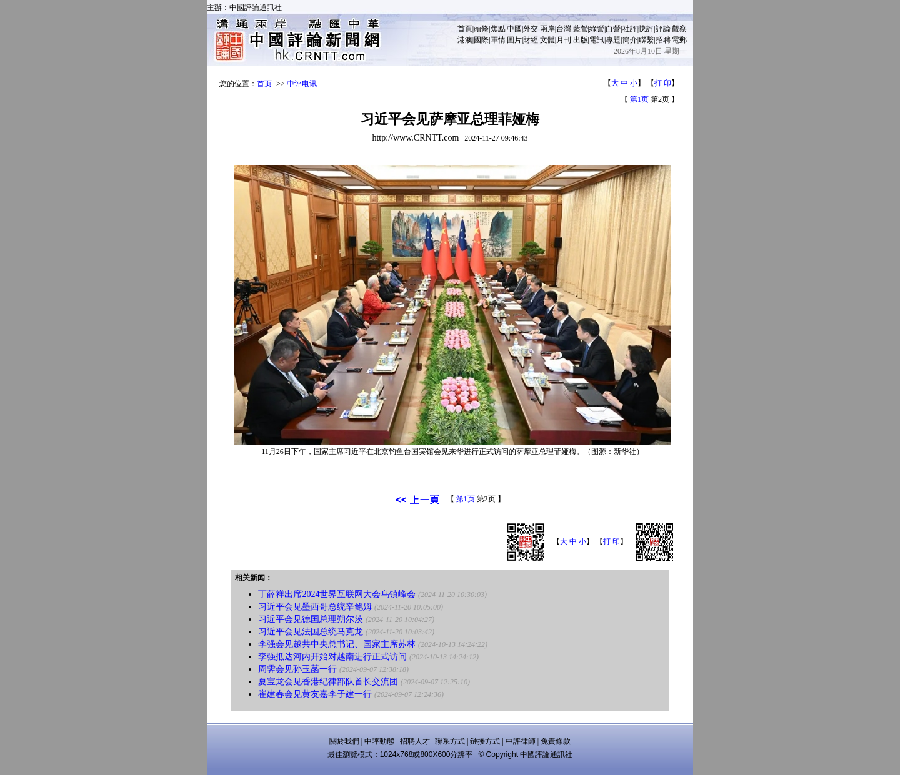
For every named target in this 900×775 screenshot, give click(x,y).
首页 (264, 83)
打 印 (662, 83)
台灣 (563, 28)
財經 (530, 40)
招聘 (663, 40)
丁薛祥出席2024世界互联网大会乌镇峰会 (337, 594)
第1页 (639, 99)
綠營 (596, 28)
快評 (646, 28)
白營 (613, 28)
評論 (663, 28)
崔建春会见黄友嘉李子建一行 (315, 694)
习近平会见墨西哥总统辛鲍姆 (315, 606)
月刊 (563, 40)
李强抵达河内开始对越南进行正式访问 (332, 656)
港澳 (465, 40)
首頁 (465, 28)
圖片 (514, 40)
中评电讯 (302, 83)
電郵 (679, 40)
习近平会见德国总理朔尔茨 (310, 619)
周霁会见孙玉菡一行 (297, 669)
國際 (481, 40)
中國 (514, 28)
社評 (630, 28)
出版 (580, 40)
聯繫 (646, 40)
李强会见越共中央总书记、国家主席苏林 (337, 644)
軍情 (498, 40)
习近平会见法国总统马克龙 (310, 631)
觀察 (679, 28)
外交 (530, 28)
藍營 (580, 28)
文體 (547, 40)
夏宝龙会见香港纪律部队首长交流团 (328, 681)
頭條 (481, 28)
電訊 (596, 40)
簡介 (630, 40)
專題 (613, 40)
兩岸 (547, 28)
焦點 (498, 28)
